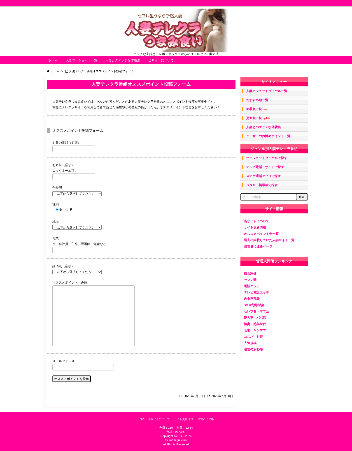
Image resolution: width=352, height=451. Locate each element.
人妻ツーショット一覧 (81, 60)
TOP (141, 419)
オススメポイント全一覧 (261, 234)
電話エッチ (252, 286)
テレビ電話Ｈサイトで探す (265, 167)
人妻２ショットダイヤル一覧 (266, 91)
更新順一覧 (258, 118)
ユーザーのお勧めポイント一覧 (268, 136)
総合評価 (250, 273)
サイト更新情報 (255, 227)
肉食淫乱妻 (252, 299)
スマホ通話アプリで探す (263, 176)
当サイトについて (161, 60)
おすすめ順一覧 (257, 100)
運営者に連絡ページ (258, 246)
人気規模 (250, 343)
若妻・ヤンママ (255, 330)
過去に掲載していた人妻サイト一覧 (269, 240)
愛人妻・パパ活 (255, 317)
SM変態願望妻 (254, 305)
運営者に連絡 (206, 419)
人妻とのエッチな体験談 (122, 60)
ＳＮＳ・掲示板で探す (262, 185)
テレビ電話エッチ (256, 292)
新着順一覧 (256, 109)
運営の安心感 (253, 349)
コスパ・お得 (253, 336)
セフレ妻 (250, 280)
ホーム (53, 60)
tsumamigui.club (176, 440)
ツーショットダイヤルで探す (266, 158)
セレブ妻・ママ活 (256, 311)
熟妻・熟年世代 (255, 324)
